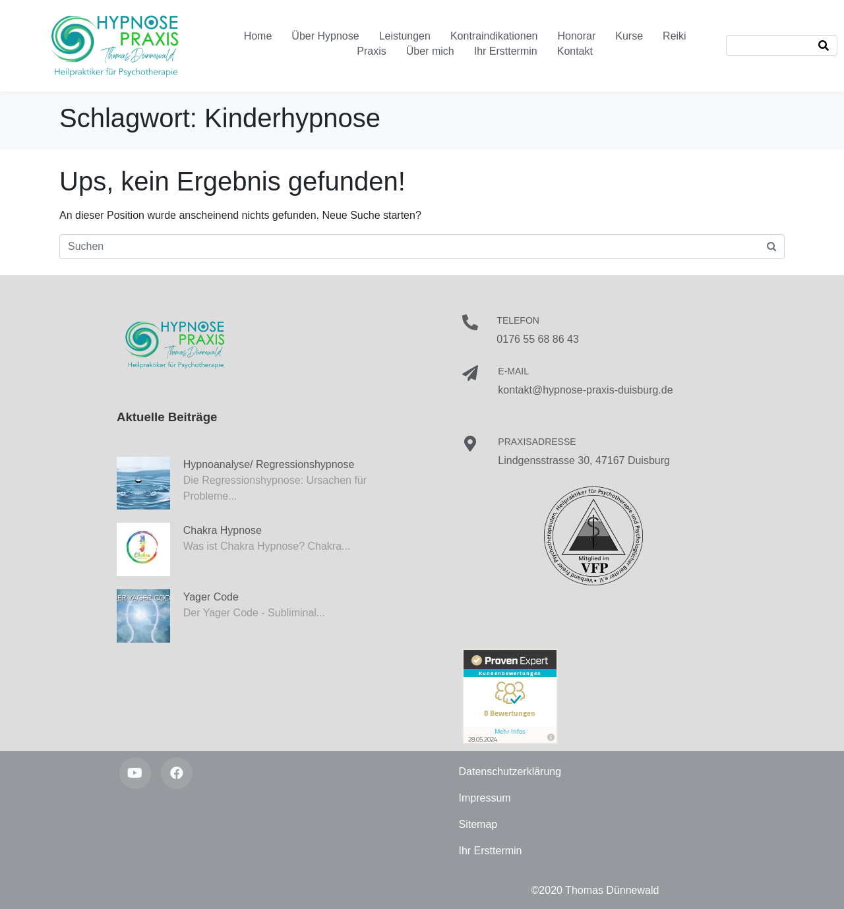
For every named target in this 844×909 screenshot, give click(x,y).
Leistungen (405, 36)
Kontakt (575, 51)
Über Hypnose (325, 36)
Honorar (576, 36)
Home (258, 36)
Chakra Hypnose (222, 530)
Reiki (674, 36)
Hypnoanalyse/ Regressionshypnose (269, 464)
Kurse (629, 36)
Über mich (430, 51)
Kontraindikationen (494, 36)
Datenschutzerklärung (510, 771)
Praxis (371, 51)
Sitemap (478, 824)
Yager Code (211, 596)
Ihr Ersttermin (505, 51)
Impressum (485, 798)
